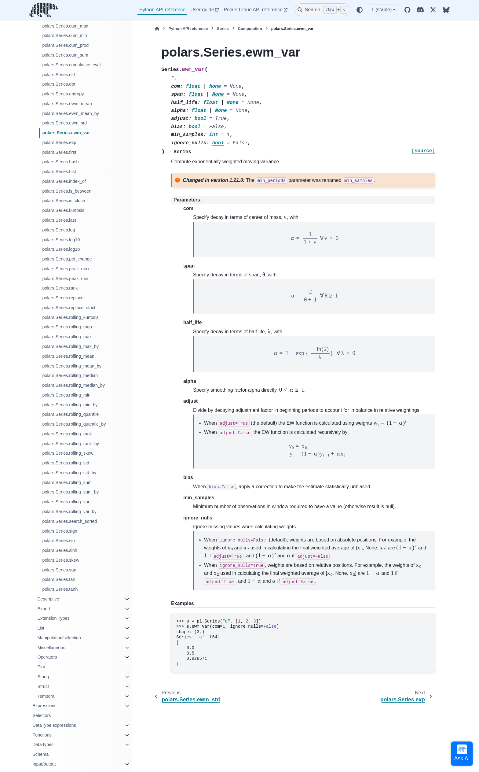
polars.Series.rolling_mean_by (71, 366)
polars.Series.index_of (64, 181)
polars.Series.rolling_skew (67, 453)
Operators (47, 657)
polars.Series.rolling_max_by (70, 346)
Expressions (44, 705)
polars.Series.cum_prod (65, 45)
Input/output (44, 764)
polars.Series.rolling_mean (68, 356)
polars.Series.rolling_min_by (69, 404)
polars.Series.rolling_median (70, 375)
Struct (43, 686)
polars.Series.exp (59, 142)
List (40, 628)
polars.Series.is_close (63, 200)
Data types (42, 744)
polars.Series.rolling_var (65, 501)
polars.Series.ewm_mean (67, 103)
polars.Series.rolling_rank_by (70, 443)
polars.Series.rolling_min (66, 395)
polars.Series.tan (58, 579)
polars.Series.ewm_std (64, 122)
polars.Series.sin (58, 540)
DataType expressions (54, 725)
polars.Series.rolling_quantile (70, 414)
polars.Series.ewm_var (66, 132)
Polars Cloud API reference (253, 9)
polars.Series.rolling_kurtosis (70, 317)
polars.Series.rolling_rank (67, 433)
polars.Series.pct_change (67, 259)
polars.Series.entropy (63, 93)
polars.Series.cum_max (65, 26)
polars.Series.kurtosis (63, 210)
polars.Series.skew (60, 560)
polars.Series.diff (58, 74)
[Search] (322, 9)
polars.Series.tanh (60, 589)
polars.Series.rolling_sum (67, 482)
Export (43, 608)
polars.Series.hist (59, 171)
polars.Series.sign (59, 531)
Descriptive (48, 599)
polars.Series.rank (60, 288)
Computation (250, 28)
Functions (41, 735)
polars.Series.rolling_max (67, 336)
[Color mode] (359, 10)
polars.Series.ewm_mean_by (70, 113)
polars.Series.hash (60, 161)
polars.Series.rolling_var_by (69, 511)
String (43, 676)
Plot (41, 666)
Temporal (46, 696)
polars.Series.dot (58, 84)
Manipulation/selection (59, 637)
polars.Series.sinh (59, 550)
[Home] (157, 28)
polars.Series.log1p (61, 249)
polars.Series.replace (62, 297)
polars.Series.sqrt (59, 569)
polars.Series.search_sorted (69, 521)
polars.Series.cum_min (64, 35)
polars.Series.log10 (61, 239)
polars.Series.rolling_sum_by (70, 491)
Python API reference (162, 9)
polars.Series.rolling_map (67, 326)
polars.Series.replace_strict (68, 307)
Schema (40, 754)
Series (223, 28)
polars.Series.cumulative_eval (71, 64)
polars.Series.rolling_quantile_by (74, 424)
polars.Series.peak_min (65, 278)
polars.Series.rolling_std (65, 462)
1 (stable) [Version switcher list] (381, 9)
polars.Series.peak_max (65, 268)
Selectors (41, 715)
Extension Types (53, 618)
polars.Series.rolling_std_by (69, 472)
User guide (202, 9)
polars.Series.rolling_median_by (73, 385)
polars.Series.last (59, 220)
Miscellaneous (51, 647)
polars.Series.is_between (66, 191)
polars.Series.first (59, 152)
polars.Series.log (58, 229)
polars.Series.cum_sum (65, 55)
